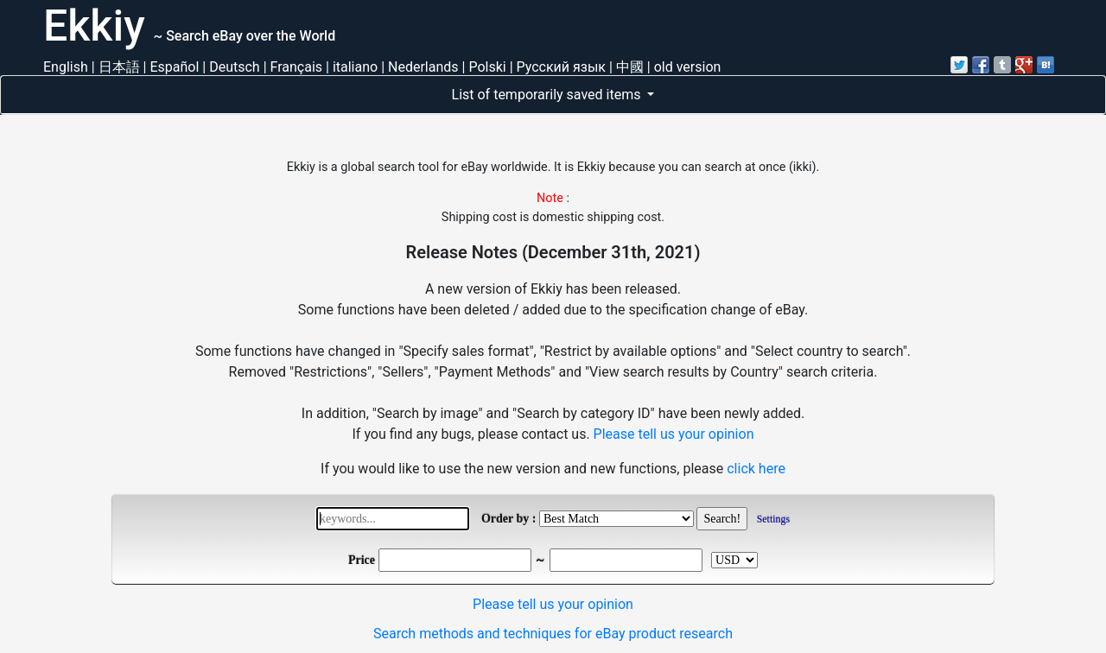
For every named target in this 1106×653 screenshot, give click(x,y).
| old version (684, 67)
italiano (355, 67)
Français (296, 67)
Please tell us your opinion (674, 434)
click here (756, 468)
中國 (630, 67)
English (65, 67)
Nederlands (423, 67)
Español (174, 67)
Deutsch (234, 67)
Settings (773, 519)
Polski (486, 67)
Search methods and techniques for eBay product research (553, 633)
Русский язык (562, 67)
